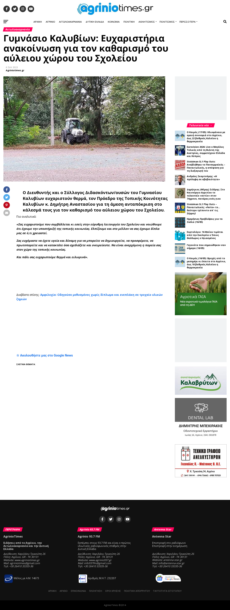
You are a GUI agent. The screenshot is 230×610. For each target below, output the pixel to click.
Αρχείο (64, 590)
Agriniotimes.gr (15, 70)
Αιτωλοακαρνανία (70, 21)
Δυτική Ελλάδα (95, 21)
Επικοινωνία (78, 590)
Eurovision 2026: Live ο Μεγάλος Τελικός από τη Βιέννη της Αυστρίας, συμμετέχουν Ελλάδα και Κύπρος (206, 151)
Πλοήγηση (95, 590)
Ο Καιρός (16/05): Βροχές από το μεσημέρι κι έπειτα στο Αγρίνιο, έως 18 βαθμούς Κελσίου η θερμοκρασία (206, 263)
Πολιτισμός (167, 21)
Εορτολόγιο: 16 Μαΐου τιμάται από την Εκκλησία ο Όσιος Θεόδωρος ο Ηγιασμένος (205, 235)
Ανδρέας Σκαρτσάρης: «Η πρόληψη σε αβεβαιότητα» (203, 178)
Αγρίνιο (50, 21)
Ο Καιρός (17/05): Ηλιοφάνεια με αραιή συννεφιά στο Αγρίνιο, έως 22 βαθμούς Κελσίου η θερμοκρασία (206, 137)
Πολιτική (129, 21)
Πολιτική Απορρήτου (137, 590)
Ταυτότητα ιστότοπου (167, 590)
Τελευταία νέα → (201, 125)
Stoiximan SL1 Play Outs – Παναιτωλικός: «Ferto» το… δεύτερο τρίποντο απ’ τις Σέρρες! (203, 209)
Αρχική (37, 21)
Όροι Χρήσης (113, 590)
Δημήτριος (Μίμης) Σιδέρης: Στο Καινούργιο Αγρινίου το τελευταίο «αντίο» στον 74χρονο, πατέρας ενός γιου (206, 194)
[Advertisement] (95, 272)
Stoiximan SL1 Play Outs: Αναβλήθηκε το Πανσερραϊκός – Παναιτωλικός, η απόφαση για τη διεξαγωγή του (206, 166)
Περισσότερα (187, 21)
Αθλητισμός (147, 21)
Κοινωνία (114, 21)
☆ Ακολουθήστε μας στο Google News (44, 355)
